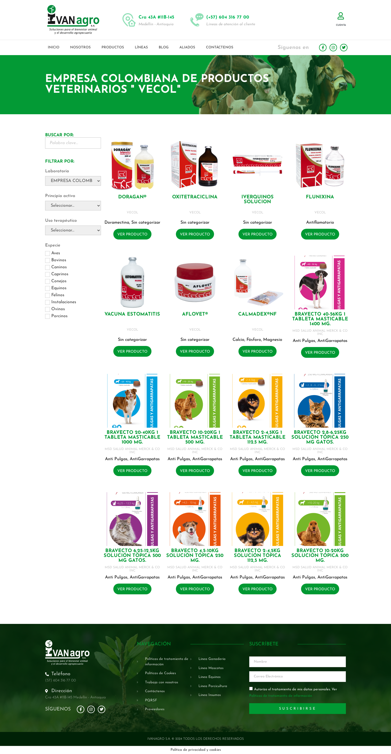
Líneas (141, 47)
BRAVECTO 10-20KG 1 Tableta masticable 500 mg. (195, 437)
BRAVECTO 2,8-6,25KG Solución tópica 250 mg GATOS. (320, 437)
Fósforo (254, 340)
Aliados (187, 47)
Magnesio (272, 340)
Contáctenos (219, 47)
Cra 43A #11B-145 (156, 17)
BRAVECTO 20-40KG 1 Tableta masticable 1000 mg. (132, 437)
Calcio (238, 340)
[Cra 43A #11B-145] (129, 20)
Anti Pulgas (304, 341)
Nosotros (80, 47)
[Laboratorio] (73, 181)
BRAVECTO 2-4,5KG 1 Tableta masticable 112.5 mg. (257, 437)
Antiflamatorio (320, 222)
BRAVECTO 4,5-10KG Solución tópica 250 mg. (194, 555)
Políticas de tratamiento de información (280, 696)
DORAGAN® (132, 197)
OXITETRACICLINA (195, 197)
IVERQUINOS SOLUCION (257, 200)
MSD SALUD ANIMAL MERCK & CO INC (319, 332)
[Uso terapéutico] (73, 230)
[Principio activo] (73, 205)
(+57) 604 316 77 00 (227, 17)
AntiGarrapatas (332, 341)
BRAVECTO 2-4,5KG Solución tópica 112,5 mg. (257, 555)
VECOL (132, 212)
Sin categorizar (145, 222)
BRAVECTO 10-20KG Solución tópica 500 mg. (320, 555)
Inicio (53, 47)
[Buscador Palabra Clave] (73, 143)
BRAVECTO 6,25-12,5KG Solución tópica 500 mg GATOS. (132, 555)
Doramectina (116, 222)
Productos (113, 47)
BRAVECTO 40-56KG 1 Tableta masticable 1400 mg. (320, 319)
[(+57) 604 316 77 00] (197, 20)
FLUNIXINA (320, 197)
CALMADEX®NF (257, 314)
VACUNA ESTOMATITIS (132, 314)
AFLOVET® (195, 314)
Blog (164, 47)
